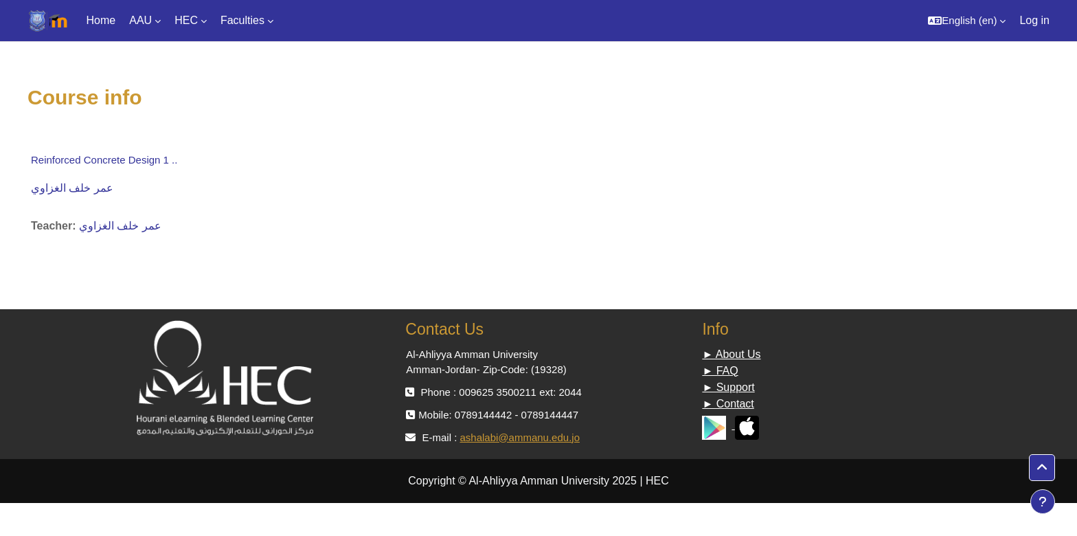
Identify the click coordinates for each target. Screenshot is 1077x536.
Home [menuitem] (101, 20)
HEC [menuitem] (186, 20)
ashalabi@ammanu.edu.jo (520, 437)
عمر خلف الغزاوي (72, 188)
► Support (728, 387)
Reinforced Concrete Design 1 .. (104, 160)
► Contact (727, 404)
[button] (967, 20)
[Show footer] (1042, 501)
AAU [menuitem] (140, 20)
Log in (1034, 20)
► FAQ (720, 371)
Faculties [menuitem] (242, 20)
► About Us (731, 354)
